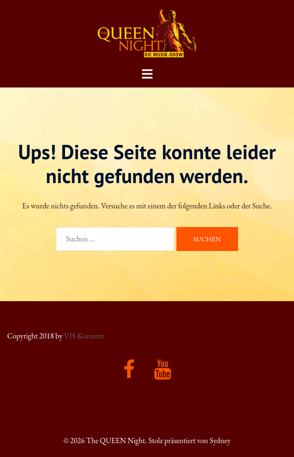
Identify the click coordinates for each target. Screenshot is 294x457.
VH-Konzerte (84, 336)
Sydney (219, 440)
